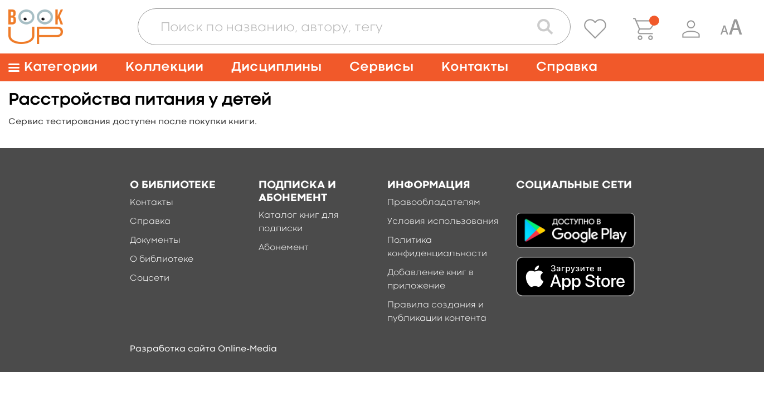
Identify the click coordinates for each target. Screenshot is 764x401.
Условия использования (443, 222)
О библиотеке (161, 259)
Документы (155, 240)
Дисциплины (276, 67)
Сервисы (381, 67)
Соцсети (149, 278)
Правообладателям (433, 203)
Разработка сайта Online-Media (203, 349)
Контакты (474, 67)
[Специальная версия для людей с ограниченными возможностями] (731, 29)
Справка (566, 67)
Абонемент (284, 248)
